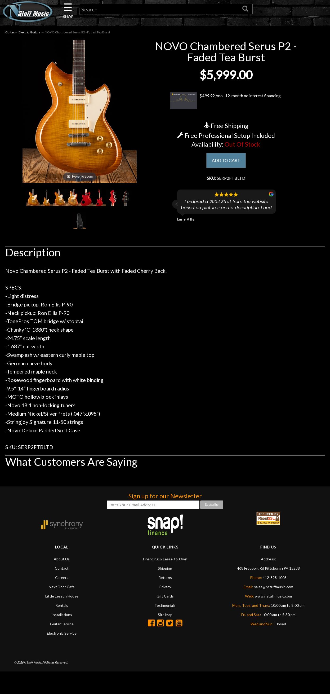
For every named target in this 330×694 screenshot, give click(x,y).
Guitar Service (62, 625)
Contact (62, 570)
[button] (177, 208)
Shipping (165, 570)
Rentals (61, 607)
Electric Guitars (30, 34)
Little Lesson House (61, 598)
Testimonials (165, 607)
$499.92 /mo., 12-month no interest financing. (226, 102)
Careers (61, 579)
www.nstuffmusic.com (273, 598)
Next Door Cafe (62, 588)
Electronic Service (62, 635)
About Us (62, 561)
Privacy (165, 588)
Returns (165, 579)
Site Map (165, 616)
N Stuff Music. (33, 664)
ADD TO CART (226, 162)
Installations (61, 616)
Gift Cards (165, 598)
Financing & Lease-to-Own (165, 561)
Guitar (9, 34)
